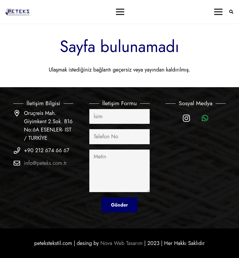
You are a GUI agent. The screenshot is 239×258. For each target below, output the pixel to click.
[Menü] (120, 11)
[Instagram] (186, 118)
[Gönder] (119, 204)
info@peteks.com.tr (45, 163)
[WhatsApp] (205, 118)
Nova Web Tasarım (121, 243)
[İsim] (119, 116)
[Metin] (119, 171)
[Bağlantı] (17, 12)
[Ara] (231, 11)
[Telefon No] (119, 136)
